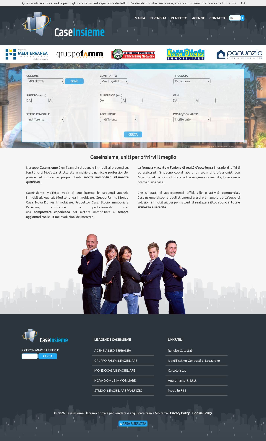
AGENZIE (198, 18)
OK (243, 3)
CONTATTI (217, 18)
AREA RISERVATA (133, 423)
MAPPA (140, 18)
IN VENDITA (158, 18)
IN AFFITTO (179, 18)
